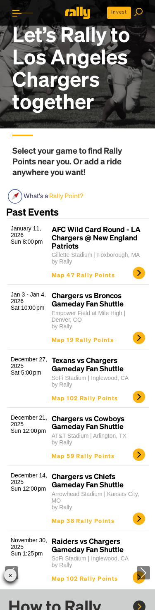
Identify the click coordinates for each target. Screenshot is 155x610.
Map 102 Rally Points (85, 397)
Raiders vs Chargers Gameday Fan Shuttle (88, 545)
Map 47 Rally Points (83, 274)
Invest (119, 12)
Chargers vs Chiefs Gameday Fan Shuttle (88, 480)
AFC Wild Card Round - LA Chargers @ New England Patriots (96, 237)
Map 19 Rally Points (83, 339)
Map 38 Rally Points (83, 520)
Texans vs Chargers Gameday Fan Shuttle (88, 364)
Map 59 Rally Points (83, 455)
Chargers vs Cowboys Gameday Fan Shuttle (88, 422)
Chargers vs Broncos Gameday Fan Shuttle (88, 299)
